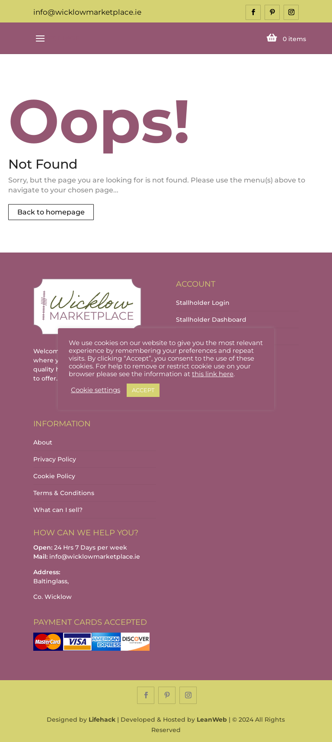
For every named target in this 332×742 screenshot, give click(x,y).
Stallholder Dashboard (211, 319)
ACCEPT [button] (143, 390)
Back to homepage (51, 212)
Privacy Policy (54, 459)
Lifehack (102, 719)
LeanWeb (212, 719)
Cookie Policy (54, 476)
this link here (212, 374)
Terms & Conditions (63, 493)
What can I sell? (58, 510)
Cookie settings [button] (95, 390)
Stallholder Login (203, 303)
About (42, 442)
